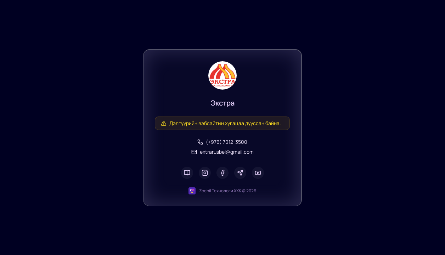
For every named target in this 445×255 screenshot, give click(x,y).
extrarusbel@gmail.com (222, 151)
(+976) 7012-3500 (222, 141)
